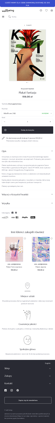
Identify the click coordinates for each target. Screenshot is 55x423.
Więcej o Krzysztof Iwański (27, 194)
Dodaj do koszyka (19, 130)
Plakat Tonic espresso (14, 267)
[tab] (27, 151)
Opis (27, 151)
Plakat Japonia (41, 267)
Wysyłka (27, 203)
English (48, 363)
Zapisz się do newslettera (28, 400)
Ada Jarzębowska (14, 264)
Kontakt (8, 383)
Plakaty (27, 25)
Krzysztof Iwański (27, 89)
